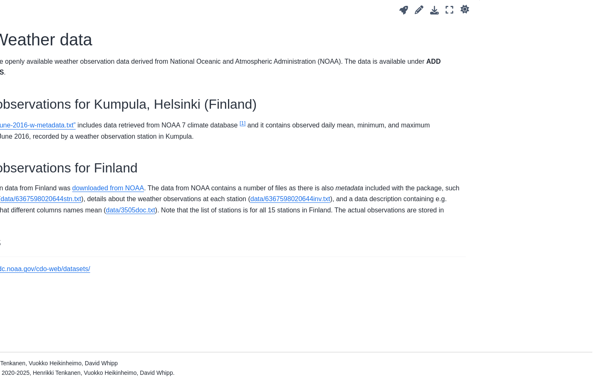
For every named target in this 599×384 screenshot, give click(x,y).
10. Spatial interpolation (48, 134)
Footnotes (499, 58)
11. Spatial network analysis (54, 147)
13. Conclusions (38, 174)
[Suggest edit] (419, 10)
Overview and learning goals (55, 23)
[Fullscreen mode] (449, 10)
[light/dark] (465, 9)
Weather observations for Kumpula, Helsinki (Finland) (536, 30)
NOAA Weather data (45, 354)
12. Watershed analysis (48, 160)
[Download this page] (434, 10)
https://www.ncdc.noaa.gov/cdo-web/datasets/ (218, 312)
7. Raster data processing (51, 63)
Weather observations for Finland (530, 47)
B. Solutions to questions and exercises (56, 227)
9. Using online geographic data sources (59, 94)
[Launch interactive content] (403, 10)
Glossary (29, 280)
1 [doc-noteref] (438, 123)
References (32, 293)
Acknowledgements (43, 266)
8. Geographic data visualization (60, 76)
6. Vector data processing (51, 50)
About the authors (41, 306)
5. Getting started (40, 36)
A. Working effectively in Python (59, 208)
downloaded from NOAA (303, 198)
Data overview (36, 341)
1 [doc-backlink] (141, 312)
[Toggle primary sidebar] (138, 10)
